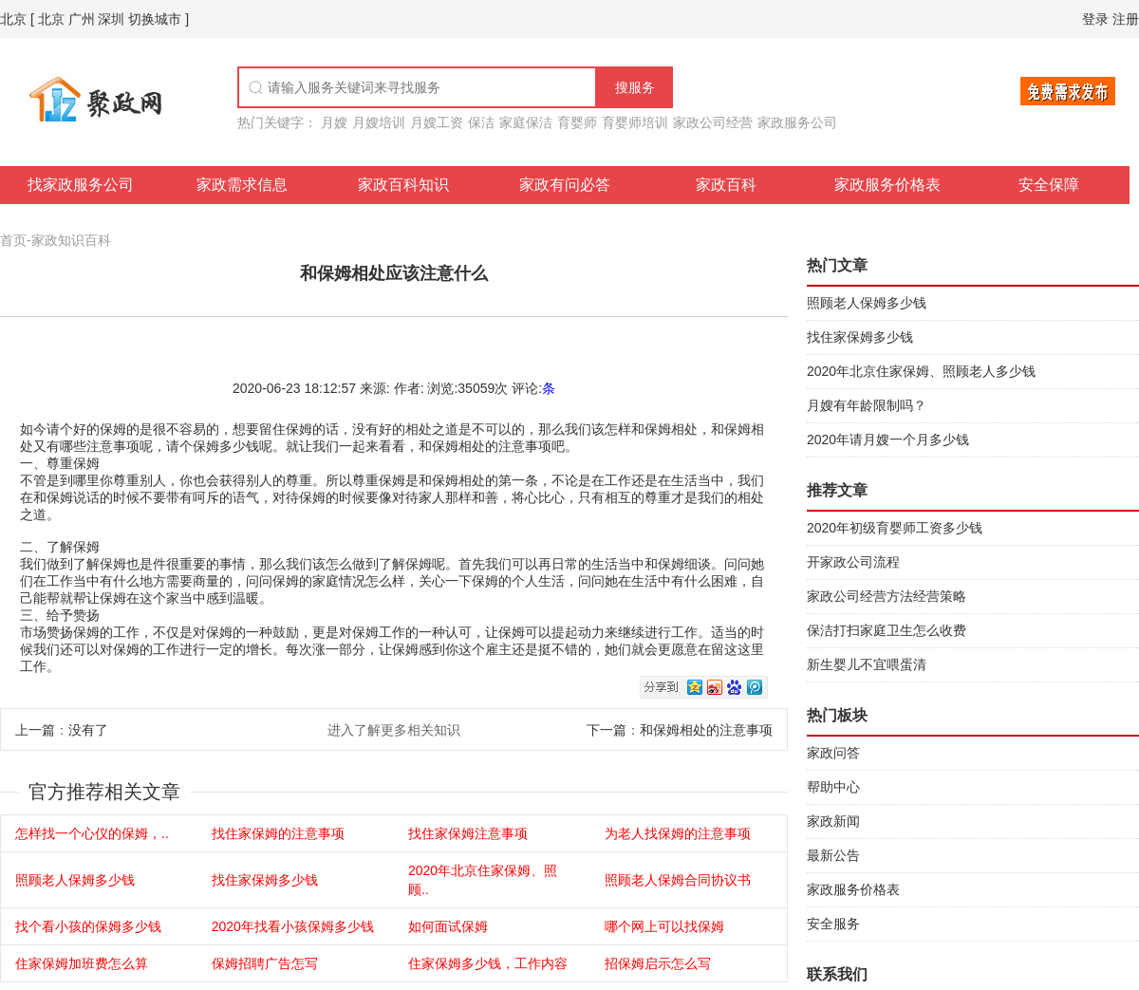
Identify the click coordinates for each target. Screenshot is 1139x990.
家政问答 (833, 752)
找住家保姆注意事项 (468, 833)
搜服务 (635, 87)
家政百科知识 (403, 185)
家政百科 (726, 185)
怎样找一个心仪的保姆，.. (92, 833)
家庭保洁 (525, 122)
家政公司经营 (713, 122)
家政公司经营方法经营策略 (886, 596)
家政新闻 (833, 821)
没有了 (88, 730)
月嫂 (334, 122)
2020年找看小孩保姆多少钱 (293, 926)
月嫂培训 (378, 122)
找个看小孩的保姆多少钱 (88, 926)
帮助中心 (833, 786)
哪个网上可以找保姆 (664, 926)
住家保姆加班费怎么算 (81, 963)
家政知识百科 (71, 240)
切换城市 (154, 19)
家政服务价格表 (887, 185)
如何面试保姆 (448, 926)
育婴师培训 (635, 122)
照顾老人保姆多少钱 (75, 879)
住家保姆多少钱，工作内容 (488, 963)
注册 (1125, 19)
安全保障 (1048, 185)
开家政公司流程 (853, 562)
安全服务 (833, 923)
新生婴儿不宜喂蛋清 (866, 664)
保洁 (481, 122)
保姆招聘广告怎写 (265, 963)
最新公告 (833, 855)
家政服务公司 (797, 122)
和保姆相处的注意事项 (706, 730)
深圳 (111, 19)
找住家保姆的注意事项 (278, 833)
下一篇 (606, 730)
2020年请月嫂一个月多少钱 (888, 439)
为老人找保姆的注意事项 (678, 833)
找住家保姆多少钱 (265, 879)
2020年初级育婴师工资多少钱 (894, 527)
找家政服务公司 (81, 185)
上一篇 (35, 730)
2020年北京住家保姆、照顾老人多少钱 (921, 371)
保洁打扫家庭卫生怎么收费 (886, 630)
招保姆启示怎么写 (658, 963)
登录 (1095, 19)
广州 (81, 19)
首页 (13, 240)
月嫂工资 (436, 122)
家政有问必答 (564, 185)
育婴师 (577, 122)
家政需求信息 (242, 185)
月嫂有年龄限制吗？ (866, 405)
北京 (13, 19)
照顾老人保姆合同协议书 (678, 879)
